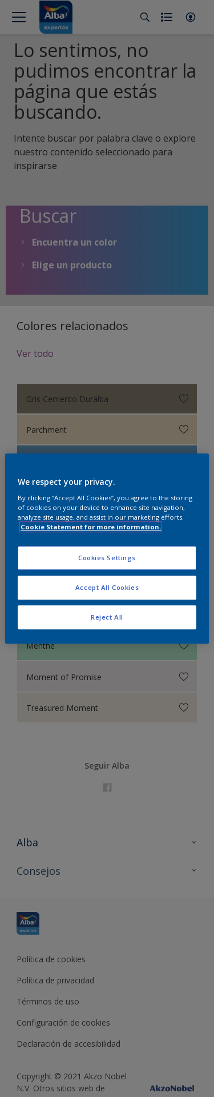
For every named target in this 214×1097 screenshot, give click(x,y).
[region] (106, 548)
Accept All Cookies (107, 587)
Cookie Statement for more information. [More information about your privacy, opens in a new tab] (91, 527)
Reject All (107, 617)
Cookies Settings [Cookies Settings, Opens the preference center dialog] (107, 558)
